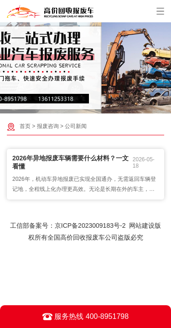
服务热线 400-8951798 (85, 317)
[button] (81, 106)
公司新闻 (76, 126)
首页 (25, 126)
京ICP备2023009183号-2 (90, 225)
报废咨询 (48, 126)
